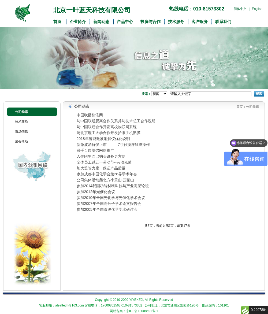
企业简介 (78, 22)
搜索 (259, 93)
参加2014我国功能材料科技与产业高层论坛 (113, 186)
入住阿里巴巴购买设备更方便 (101, 156)
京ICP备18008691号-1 (142, 311)
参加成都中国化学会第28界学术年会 (107, 174)
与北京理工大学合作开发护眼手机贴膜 (108, 133)
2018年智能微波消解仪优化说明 (103, 138)
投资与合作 (150, 22)
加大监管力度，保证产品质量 (101, 168)
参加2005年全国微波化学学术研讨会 (107, 209)
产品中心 (125, 22)
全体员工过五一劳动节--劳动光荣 (104, 162)
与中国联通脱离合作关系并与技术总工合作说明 (116, 121)
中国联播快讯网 (90, 115)
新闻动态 (101, 22)
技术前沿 (21, 122)
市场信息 (21, 132)
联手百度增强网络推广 (95, 150)
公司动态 (21, 112)
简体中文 (240, 9)
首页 (57, 22)
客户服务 (200, 22)
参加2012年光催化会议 (96, 192)
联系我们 (223, 22)
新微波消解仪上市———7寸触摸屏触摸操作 (113, 144)
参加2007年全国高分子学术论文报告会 (109, 203)
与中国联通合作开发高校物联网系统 (107, 127)
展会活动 (21, 141)
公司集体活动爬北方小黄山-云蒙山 (105, 180)
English (257, 9)
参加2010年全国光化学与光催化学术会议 (111, 197)
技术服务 (176, 22)
